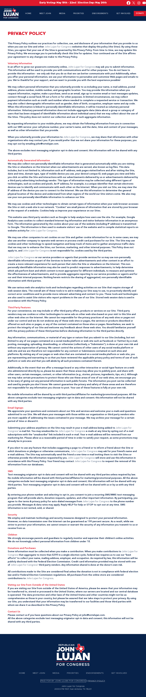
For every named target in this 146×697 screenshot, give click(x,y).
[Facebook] (128, 3)
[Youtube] (144, 3)
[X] (134, 3)
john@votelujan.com (47, 144)
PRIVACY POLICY (96, 681)
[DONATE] (140, 13)
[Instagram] (139, 3)
